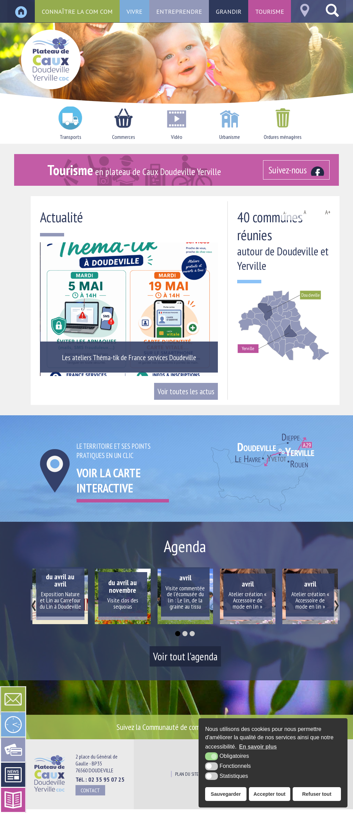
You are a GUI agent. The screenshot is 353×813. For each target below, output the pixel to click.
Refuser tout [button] (316, 794)
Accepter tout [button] (269, 794)
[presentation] (34, 604)
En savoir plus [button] (258, 747)
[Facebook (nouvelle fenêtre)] (296, 170)
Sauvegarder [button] (226, 794)
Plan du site (187, 774)
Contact (90, 790)
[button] (177, 633)
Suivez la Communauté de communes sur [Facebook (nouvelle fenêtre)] (182, 727)
